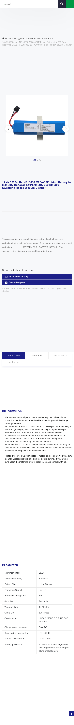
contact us (14, 362)
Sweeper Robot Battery (39, 39)
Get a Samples (15, 282)
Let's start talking (16, 277)
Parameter (37, 356)
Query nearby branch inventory (17, 270)
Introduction (14, 356)
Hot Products (60, 356)
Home (6, 38)
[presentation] (8, 128)
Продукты (19, 39)
